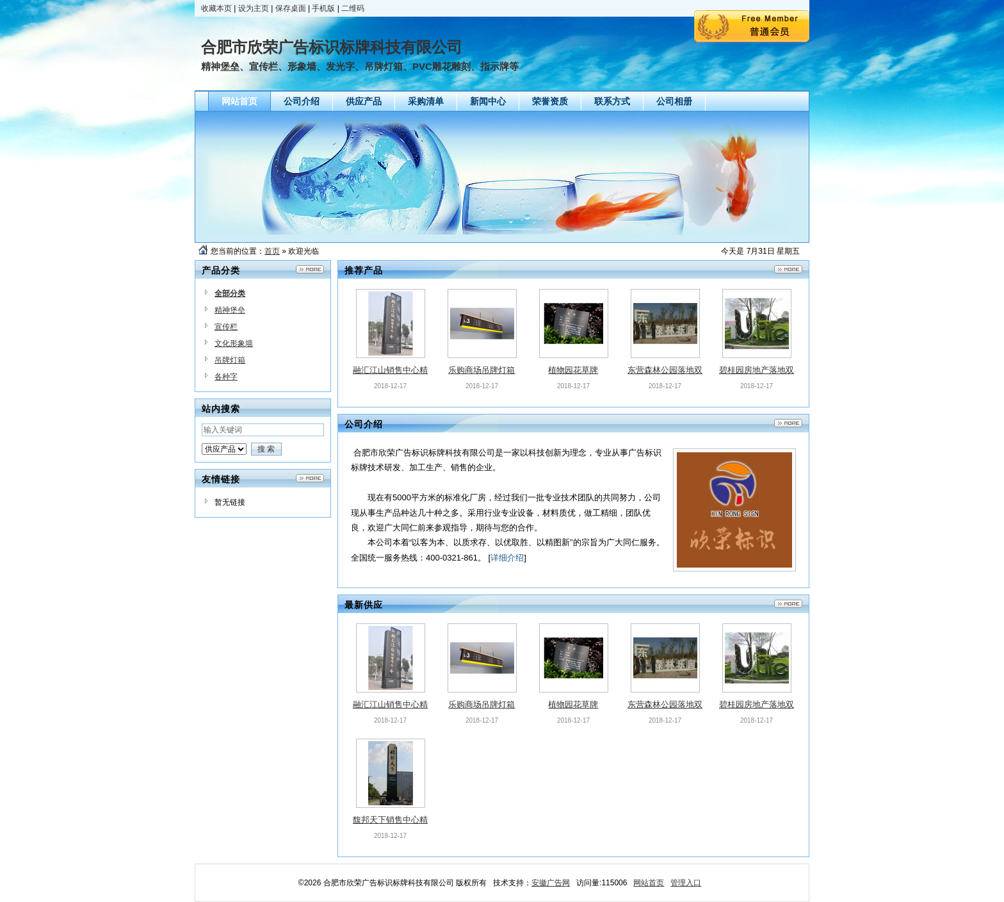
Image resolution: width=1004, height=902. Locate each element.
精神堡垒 (230, 310)
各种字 (226, 376)
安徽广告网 (550, 882)
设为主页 (253, 8)
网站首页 (648, 882)
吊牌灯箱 (230, 360)
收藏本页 (216, 8)
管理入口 (685, 882)
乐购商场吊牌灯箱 (481, 370)
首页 (272, 251)
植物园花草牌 (573, 370)
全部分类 (230, 293)
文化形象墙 (234, 343)
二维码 (352, 8)
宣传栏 (226, 326)
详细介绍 (507, 557)
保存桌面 (290, 8)
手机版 (323, 8)
